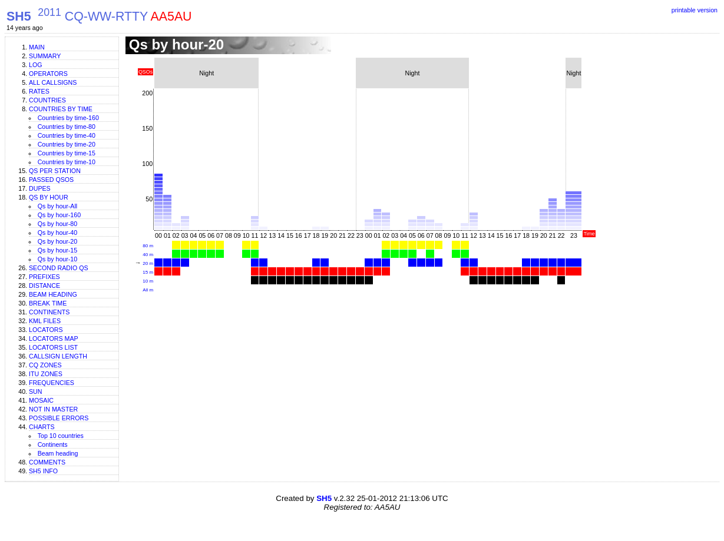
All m (148, 290)
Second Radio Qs (58, 267)
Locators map (53, 338)
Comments (47, 462)
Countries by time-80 (66, 126)
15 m (148, 272)
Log (35, 64)
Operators (48, 73)
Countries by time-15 (66, 153)
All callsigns (53, 82)
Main (37, 47)
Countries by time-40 (66, 135)
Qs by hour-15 (58, 250)
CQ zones (45, 365)
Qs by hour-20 (58, 241)
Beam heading (53, 294)
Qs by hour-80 (58, 223)
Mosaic (41, 400)
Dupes (40, 188)
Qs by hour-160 (59, 214)
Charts (42, 426)
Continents (49, 312)
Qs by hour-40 (58, 232)
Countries (47, 100)
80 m (148, 245)
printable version (695, 10)
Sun (35, 391)
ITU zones (45, 373)
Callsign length (58, 356)
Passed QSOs (51, 179)
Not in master (53, 409)
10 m (148, 281)
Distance (44, 285)
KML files (45, 320)
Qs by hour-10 (58, 259)
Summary (45, 55)
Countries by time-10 (66, 161)
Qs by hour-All (58, 206)
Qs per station (55, 170)
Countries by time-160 (68, 117)
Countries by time (60, 108)
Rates (39, 91)
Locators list (53, 347)
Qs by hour (48, 197)
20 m (148, 263)
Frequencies (51, 382)
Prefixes (44, 276)
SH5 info (43, 470)
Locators (46, 329)
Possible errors (58, 417)
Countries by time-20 (66, 144)
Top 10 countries (61, 435)
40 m (148, 254)
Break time (48, 303)
